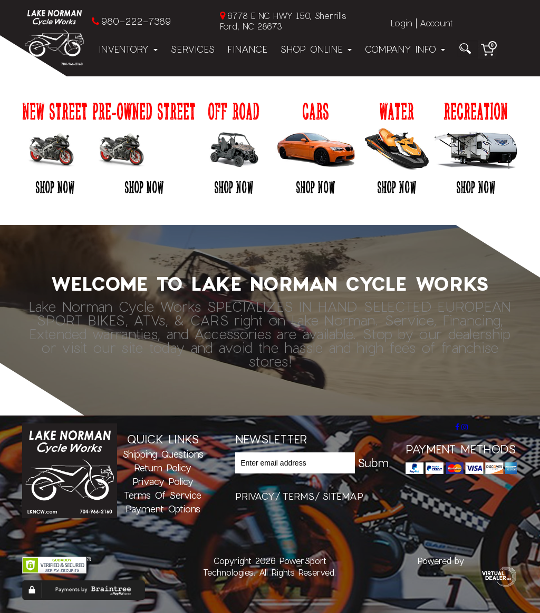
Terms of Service (162, 495)
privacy (255, 496)
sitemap (342, 496)
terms (298, 496)
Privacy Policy (163, 481)
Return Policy (162, 467)
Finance (247, 49)
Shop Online (316, 49)
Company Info (404, 49)
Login (401, 23)
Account (436, 23)
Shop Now (54, 186)
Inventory (128, 49)
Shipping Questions (163, 454)
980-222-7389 (136, 21)
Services (192, 49)
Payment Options (163, 509)
